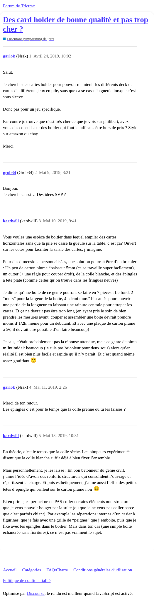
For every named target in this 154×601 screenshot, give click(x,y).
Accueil (10, 570)
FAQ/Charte (57, 570)
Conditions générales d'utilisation (102, 570)
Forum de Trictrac (19, 6)
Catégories (31, 570)
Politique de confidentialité (26, 580)
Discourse (36, 593)
